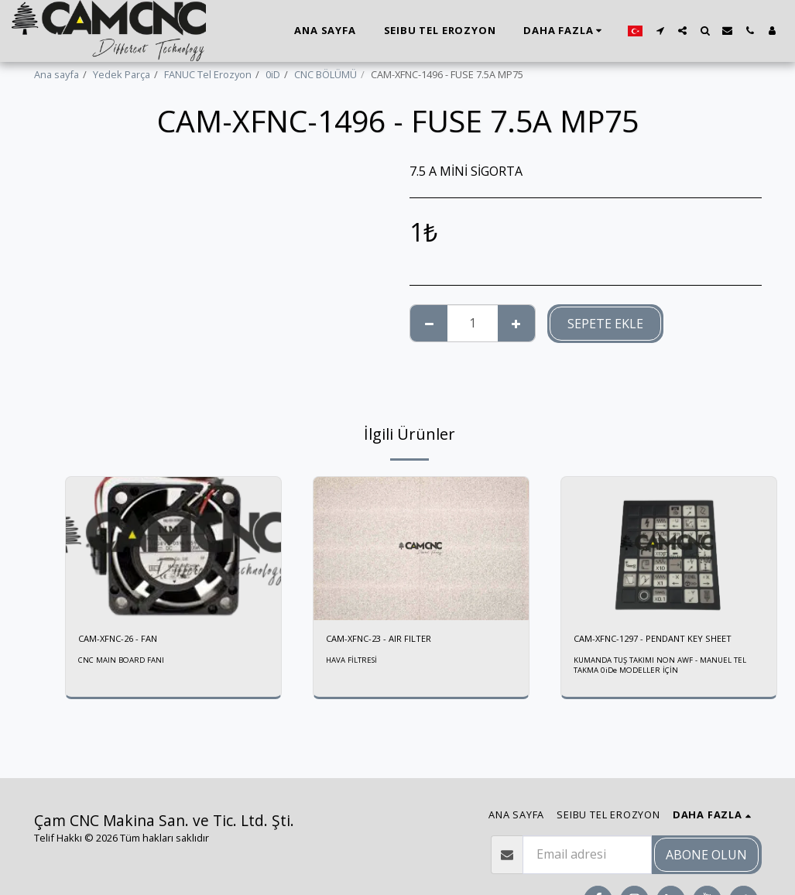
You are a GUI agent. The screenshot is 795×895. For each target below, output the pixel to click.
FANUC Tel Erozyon (208, 74)
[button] (659, 31)
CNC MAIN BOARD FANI (122, 662)
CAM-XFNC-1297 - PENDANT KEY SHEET (661, 639)
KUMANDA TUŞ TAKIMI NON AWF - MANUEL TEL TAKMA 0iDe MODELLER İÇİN (662, 667)
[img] (173, 548)
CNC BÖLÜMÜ (325, 74)
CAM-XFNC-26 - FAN (121, 639)
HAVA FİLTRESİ (352, 662)
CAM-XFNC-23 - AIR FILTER (383, 639)
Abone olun (706, 854)
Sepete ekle (605, 323)
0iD (273, 74)
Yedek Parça (121, 74)
